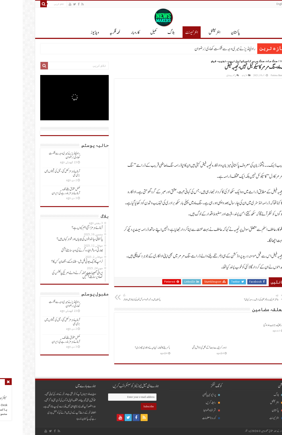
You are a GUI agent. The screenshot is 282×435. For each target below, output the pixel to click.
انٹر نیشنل (192, 32)
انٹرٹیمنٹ (168, 32)
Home (261, 61)
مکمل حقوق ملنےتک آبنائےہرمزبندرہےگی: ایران (43, 191)
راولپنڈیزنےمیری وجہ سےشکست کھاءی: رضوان (202, 49)
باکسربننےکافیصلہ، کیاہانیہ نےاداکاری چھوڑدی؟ (129, 347)
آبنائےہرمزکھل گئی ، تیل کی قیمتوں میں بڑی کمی (39, 173)
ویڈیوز (72, 32)
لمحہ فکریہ (92, 32)
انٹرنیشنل (253, 402)
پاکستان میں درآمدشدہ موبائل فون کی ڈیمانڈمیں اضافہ (123, 298)
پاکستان (212, 32)
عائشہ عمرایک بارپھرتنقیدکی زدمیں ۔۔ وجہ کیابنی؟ (233, 298)
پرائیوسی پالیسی (188, 395)
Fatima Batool (255, 75)
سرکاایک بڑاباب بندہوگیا (250, 325)
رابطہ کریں (190, 402)
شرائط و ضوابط (188, 410)
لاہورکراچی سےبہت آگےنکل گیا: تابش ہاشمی (186, 347)
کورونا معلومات (188, 418)
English (258, 4)
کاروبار (112, 32)
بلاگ (148, 32)
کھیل (131, 32)
